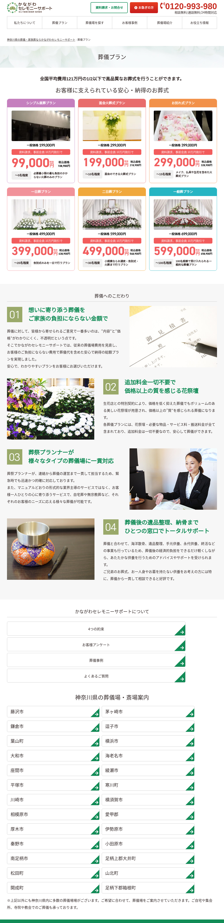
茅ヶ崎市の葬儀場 (55, 813)
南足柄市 (33, 740)
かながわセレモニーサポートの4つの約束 (135, 833)
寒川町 (193, 696)
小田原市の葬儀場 (88, 847)
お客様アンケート (119, 867)
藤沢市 (33, 666)
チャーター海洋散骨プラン (125, 813)
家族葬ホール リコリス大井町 (190, 833)
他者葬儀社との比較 (121, 840)
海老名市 (193, 681)
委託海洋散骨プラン (121, 806)
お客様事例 (129, 22)
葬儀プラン (59, 22)
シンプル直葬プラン (21, 833)
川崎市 (33, 710)
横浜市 (87, 681)
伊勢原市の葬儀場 (88, 833)
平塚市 (140, 696)
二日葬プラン (17, 813)
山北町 (193, 740)
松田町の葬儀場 (86, 867)
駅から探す (178, 813)
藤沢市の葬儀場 (53, 806)
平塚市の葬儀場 (53, 874)
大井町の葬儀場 (86, 860)
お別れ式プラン (18, 840)
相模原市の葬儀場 (88, 813)
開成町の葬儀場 (86, 881)
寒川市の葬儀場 (53, 881)
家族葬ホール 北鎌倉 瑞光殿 (189, 826)
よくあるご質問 (181, 854)
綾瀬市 (87, 696)
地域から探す (180, 806)
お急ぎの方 (144, 7)
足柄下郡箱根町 (87, 754)
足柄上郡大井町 (87, 740)
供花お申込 (178, 867)
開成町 (33, 754)
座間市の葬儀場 (53, 860)
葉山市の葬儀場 (53, 833)
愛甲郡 (193, 710)
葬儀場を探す (95, 22)
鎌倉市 (140, 666)
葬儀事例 (113, 860)
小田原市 (193, 725)
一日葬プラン (17, 806)
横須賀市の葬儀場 (88, 806)
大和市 (140, 681)
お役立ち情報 (199, 22)
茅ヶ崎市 (87, 666)
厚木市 (33, 725)
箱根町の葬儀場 (86, 887)
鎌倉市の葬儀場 (53, 819)
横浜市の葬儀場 (53, 840)
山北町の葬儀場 (86, 874)
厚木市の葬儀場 (86, 826)
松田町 (140, 740)
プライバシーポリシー (185, 860)
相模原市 (140, 710)
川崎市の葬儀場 (53, 887)
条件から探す (180, 819)
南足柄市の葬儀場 (88, 854)
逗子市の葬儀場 (53, 826)
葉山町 (33, 681)
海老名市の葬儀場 (55, 854)
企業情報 (176, 840)
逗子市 (193, 666)
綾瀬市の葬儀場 (53, 867)
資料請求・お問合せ (109, 7)
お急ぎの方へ (179, 847)
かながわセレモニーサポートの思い (131, 826)
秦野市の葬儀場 (86, 840)
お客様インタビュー (121, 854)
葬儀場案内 (49, 799)
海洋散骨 (112, 799)
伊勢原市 (87, 725)
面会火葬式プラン (20, 826)
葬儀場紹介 (164, 22)
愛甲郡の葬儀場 (86, 819)
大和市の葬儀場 (53, 847)
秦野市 (140, 725)
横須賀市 (87, 710)
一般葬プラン (17, 819)
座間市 (33, 696)
